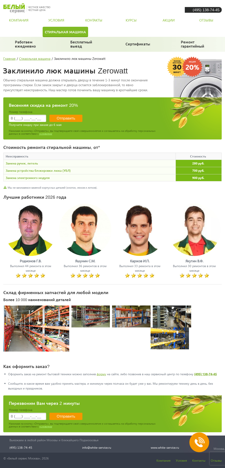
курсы (131, 20)
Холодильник (19, 31)
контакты (93, 20)
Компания (163, 460)
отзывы (206, 20)
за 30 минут (81, 46)
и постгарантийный (194, 46)
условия (56, 20)
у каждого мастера (138, 46)
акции (169, 20)
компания (18, 20)
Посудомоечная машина (122, 31)
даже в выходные (26, 46)
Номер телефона (20, 112)
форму (101, 374)
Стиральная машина (65, 31)
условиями (45, 133)
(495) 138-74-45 (206, 9)
